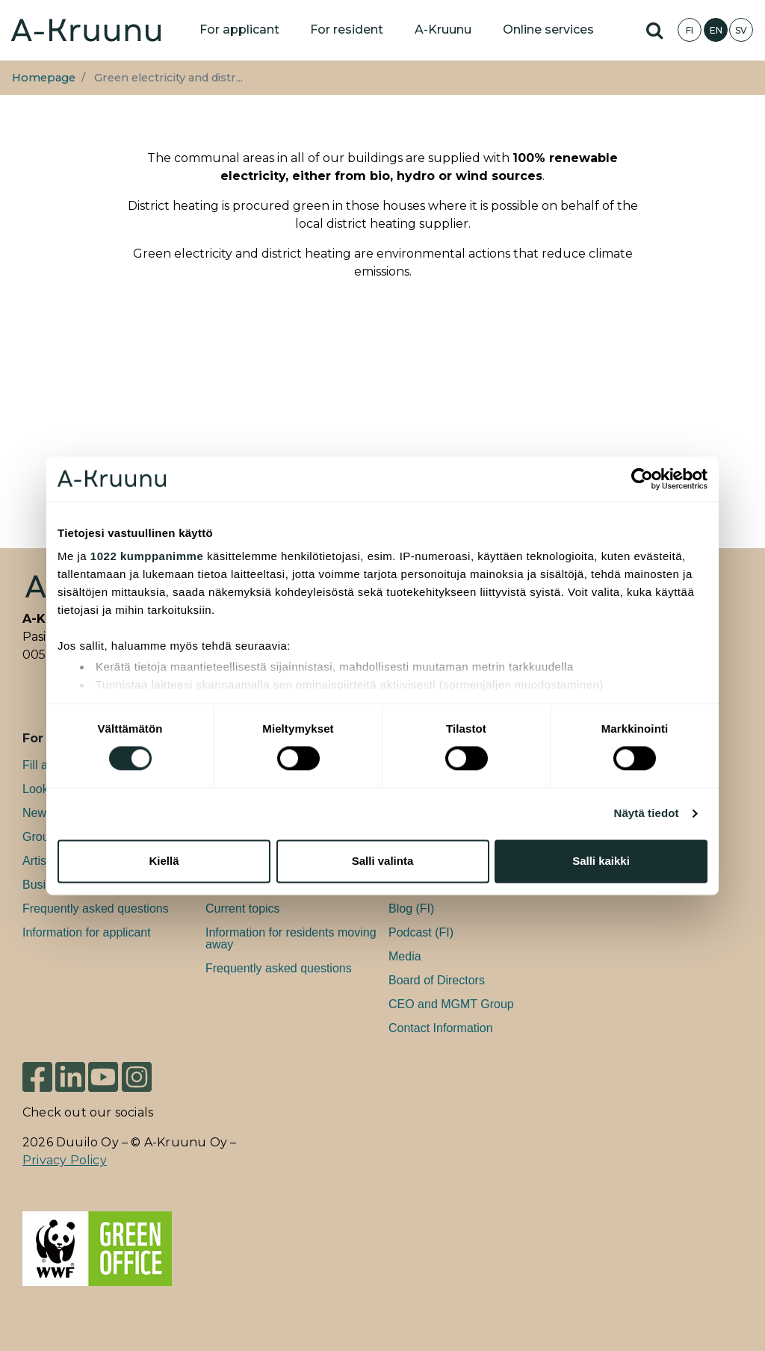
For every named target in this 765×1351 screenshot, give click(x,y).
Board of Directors (436, 980)
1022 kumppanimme (146, 556)
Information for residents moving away (291, 938)
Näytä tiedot (646, 813)
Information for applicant (86, 932)
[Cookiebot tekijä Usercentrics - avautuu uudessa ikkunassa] (642, 479)
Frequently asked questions (95, 908)
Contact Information (440, 1028)
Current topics (242, 908)
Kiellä (164, 860)
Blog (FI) (411, 908)
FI (689, 30)
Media (404, 956)
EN (716, 30)
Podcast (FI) (420, 932)
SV (741, 30)
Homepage (43, 77)
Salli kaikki (601, 860)
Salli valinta (383, 860)
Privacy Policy (64, 1160)
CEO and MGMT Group (451, 1004)
